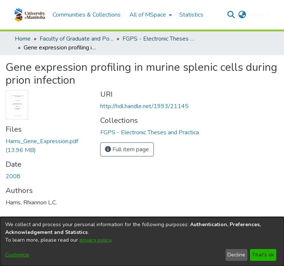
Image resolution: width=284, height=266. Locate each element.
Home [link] (23, 39)
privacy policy (95, 239)
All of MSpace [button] (147, 15)
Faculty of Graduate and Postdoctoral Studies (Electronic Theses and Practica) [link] (77, 39)
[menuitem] (150, 15)
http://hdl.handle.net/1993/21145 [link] (144, 106)
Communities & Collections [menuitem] (87, 15)
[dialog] (142, 241)
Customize (17, 254)
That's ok (263, 254)
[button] (29, 14)
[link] (149, 132)
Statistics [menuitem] (191, 15)
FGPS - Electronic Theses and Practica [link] (159, 39)
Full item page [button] (127, 149)
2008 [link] (13, 176)
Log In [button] (257, 15)
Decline (236, 254)
